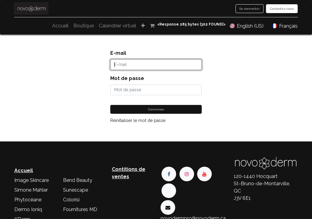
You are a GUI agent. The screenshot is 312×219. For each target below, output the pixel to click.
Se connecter (249, 8)
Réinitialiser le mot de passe (137, 120)
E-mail (118, 53)
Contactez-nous (282, 8)
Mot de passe (127, 78)
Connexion (156, 109)
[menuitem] (88, 26)
